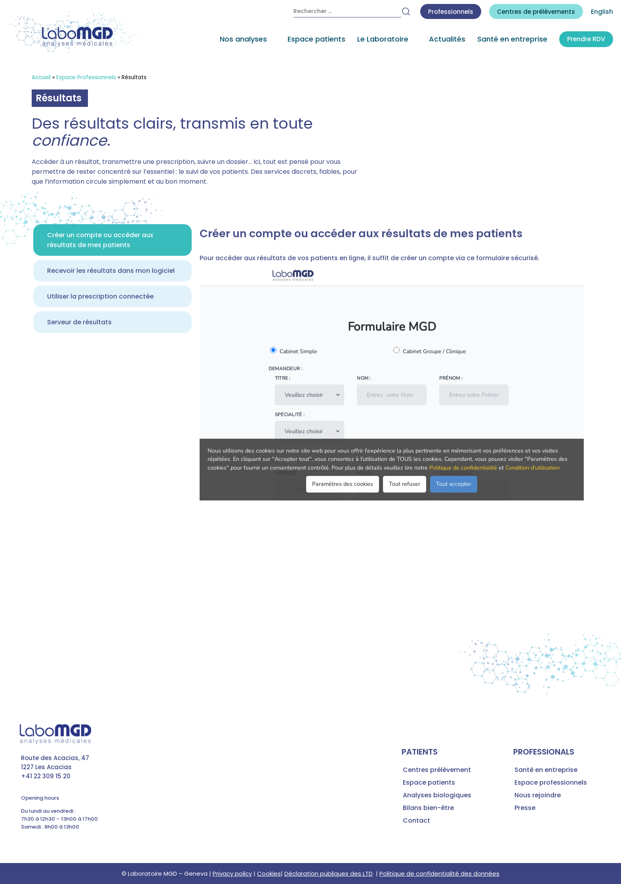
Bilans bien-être (428, 807)
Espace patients (316, 40)
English (602, 12)
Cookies (269, 873)
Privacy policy (232, 873)
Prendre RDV (585, 39)
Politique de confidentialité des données (439, 873)
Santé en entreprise (511, 40)
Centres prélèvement (437, 769)
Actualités (446, 40)
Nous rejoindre (537, 795)
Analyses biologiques (437, 795)
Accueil (41, 77)
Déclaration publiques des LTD (328, 873)
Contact (416, 820)
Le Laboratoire (382, 40)
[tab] (112, 267)
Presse (524, 807)
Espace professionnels (550, 782)
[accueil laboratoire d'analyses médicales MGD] (75, 33)
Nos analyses (242, 40)
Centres (536, 12)
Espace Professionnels (86, 77)
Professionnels (450, 12)
